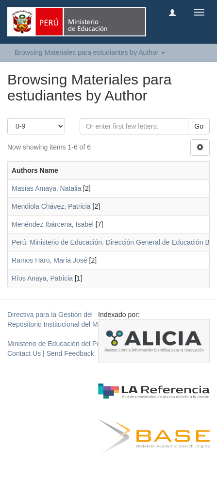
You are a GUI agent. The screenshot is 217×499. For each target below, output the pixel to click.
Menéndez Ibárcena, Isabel (53, 224)
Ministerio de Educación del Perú (57, 344)
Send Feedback (70, 353)
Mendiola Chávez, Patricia (51, 206)
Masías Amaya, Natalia (46, 188)
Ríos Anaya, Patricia (42, 278)
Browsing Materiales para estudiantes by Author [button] (90, 52)
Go (198, 126)
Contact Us (24, 353)
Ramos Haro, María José (49, 260)
